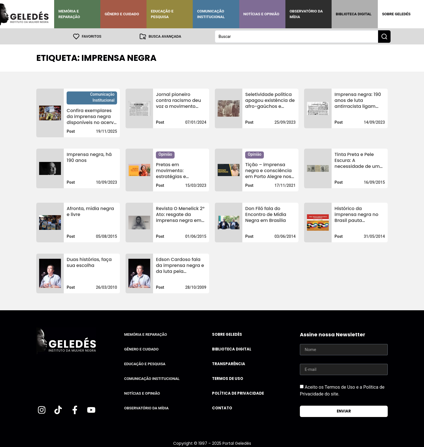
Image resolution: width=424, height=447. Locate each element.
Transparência (228, 363)
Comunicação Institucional (211, 14)
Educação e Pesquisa (162, 14)
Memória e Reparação (69, 14)
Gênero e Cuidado (122, 14)
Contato (222, 407)
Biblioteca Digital (354, 14)
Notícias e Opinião (261, 14)
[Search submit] (384, 36)
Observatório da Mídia (306, 14)
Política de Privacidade (238, 393)
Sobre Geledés (396, 14)
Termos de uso (227, 378)
